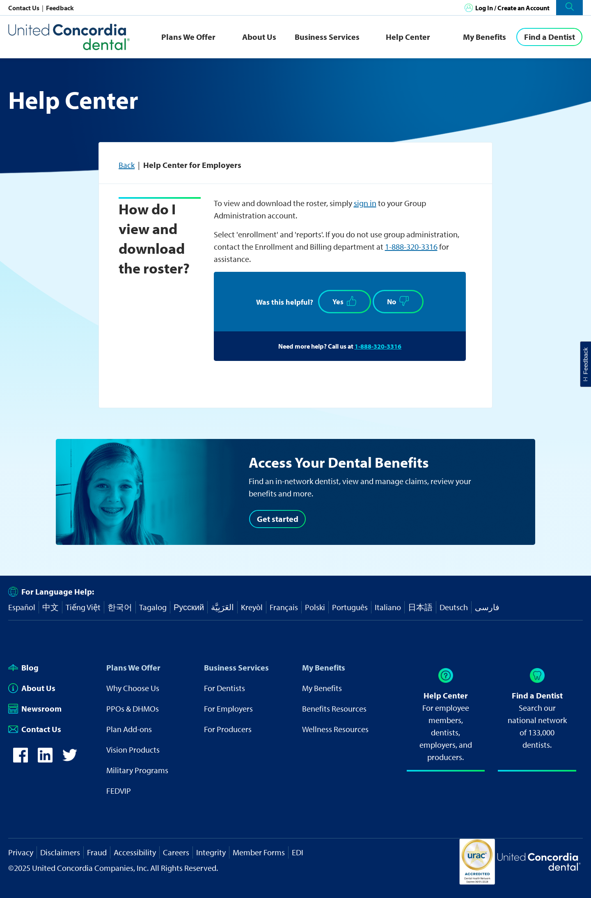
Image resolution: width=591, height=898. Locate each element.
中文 (50, 607)
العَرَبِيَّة (222, 607)
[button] (569, 7)
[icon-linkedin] (45, 759)
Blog (23, 667)
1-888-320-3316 (411, 246)
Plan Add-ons (129, 729)
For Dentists (224, 688)
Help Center (408, 37)
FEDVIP (118, 790)
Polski (315, 607)
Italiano (388, 607)
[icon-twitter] (69, 759)
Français (284, 607)
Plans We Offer (188, 37)
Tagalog (153, 607)
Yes (344, 301)
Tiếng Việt (83, 607)
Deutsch (454, 607)
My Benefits (484, 37)
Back (127, 165)
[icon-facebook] (20, 759)
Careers (176, 852)
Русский (189, 607)
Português (350, 607)
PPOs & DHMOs (132, 708)
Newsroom (35, 708)
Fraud (97, 852)
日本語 (420, 607)
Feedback (60, 8)
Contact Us (24, 8)
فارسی (487, 607)
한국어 (120, 607)
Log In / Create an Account (512, 8)
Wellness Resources (335, 729)
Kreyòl (252, 607)
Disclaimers (60, 852)
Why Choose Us (132, 688)
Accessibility (135, 852)
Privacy (20, 852)
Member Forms (259, 852)
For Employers (228, 708)
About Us (259, 37)
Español (21, 607)
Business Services (327, 37)
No (398, 301)
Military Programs (137, 770)
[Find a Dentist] (549, 37)
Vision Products (133, 749)
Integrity (211, 852)
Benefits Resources (334, 708)
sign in (365, 203)
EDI (297, 852)
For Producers (228, 729)
